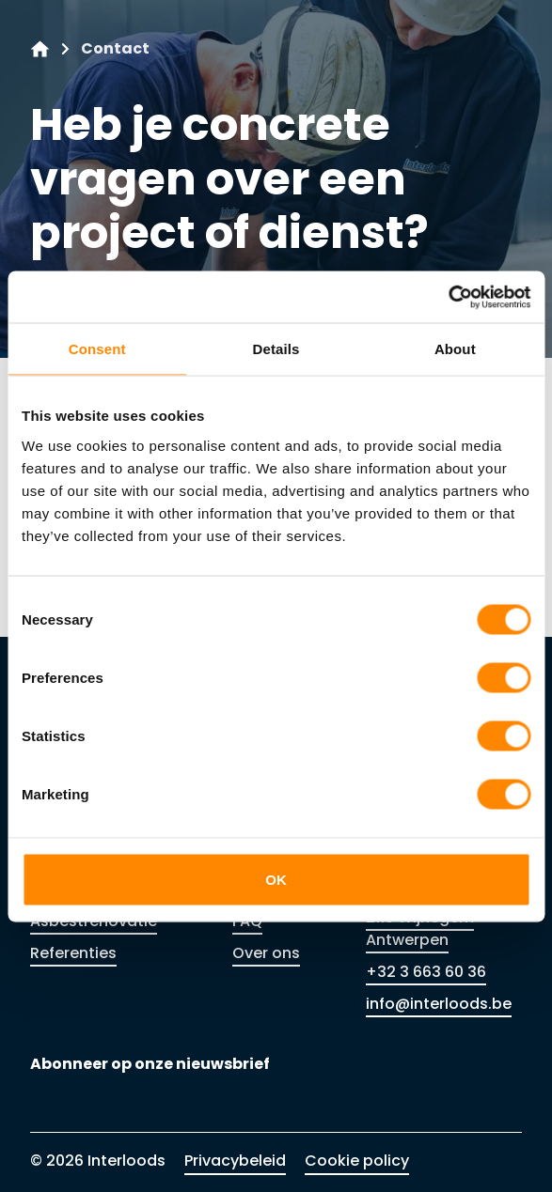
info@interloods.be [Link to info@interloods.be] (439, 1003)
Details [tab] (276, 349)
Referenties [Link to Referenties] (73, 953)
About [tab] (455, 349)
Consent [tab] (97, 349)
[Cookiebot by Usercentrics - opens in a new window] (448, 297)
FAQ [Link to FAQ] (247, 921)
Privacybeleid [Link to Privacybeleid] (235, 1160)
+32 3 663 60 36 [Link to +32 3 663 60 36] (426, 972)
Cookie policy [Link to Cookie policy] (357, 1160)
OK (276, 879)
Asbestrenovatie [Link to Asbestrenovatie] (93, 921)
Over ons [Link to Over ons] (266, 953)
